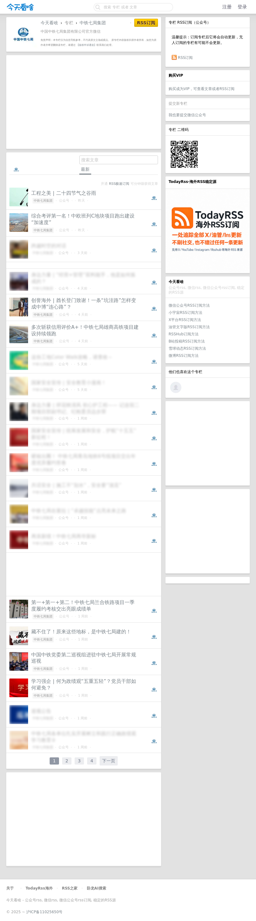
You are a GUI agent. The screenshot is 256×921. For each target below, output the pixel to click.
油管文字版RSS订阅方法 (189, 327)
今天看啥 (49, 22)
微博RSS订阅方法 (184, 355)
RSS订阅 (185, 57)
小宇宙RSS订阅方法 (185, 312)
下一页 (108, 760)
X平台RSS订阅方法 (185, 320)
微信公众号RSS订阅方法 (189, 305)
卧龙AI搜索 (96, 888)
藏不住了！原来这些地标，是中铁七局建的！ (81, 632)
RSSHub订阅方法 (184, 334)
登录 (242, 7)
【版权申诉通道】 (86, 44)
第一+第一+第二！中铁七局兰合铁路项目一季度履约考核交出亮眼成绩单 (83, 605)
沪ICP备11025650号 (44, 912)
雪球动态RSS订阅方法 (187, 348)
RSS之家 (69, 888)
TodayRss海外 (39, 888)
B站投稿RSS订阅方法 (187, 341)
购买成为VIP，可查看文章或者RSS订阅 (201, 89)
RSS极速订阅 (119, 184)
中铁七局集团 (93, 22)
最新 (85, 169)
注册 (227, 7)
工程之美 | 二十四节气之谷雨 (63, 193)
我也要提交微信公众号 (187, 115)
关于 (10, 888)
